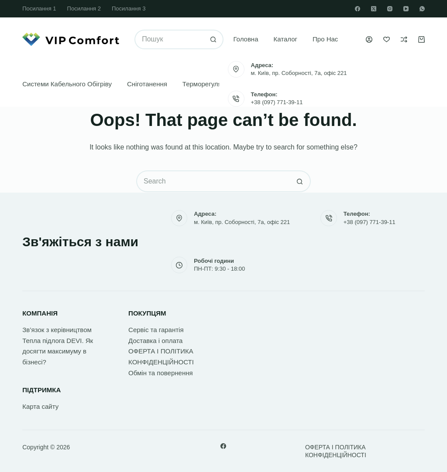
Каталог (286, 39)
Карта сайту (40, 406)
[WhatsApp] (422, 8)
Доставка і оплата (155, 340)
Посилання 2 (84, 8)
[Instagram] (389, 8)
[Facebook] (357, 8)
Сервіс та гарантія (155, 329)
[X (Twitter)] (373, 8)
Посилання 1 (39, 8)
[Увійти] (369, 39)
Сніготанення (147, 84)
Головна (246, 39)
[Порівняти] (404, 39)
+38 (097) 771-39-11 (277, 102)
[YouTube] (406, 8)
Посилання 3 (128, 8)
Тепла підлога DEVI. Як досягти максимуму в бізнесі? (57, 351)
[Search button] (214, 39)
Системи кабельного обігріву (67, 84)
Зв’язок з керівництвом (57, 329)
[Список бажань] (386, 39)
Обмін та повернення (160, 373)
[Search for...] (169, 39)
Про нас (325, 39)
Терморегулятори (209, 84)
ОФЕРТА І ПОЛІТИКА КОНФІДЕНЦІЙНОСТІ (335, 451)
